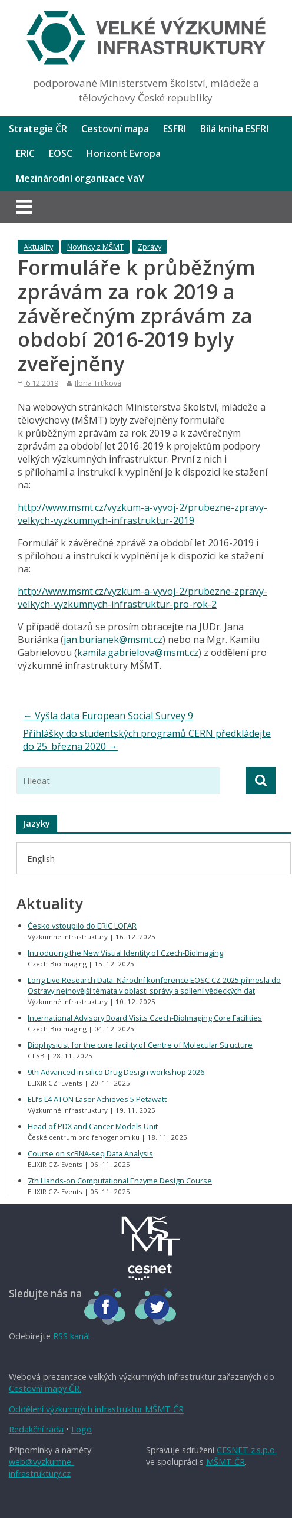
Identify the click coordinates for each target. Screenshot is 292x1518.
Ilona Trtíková (98, 383)
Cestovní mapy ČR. (45, 1388)
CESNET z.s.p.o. (247, 1449)
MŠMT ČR (225, 1461)
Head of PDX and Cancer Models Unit (93, 1126)
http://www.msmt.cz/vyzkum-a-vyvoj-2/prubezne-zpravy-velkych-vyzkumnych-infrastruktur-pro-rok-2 (142, 598)
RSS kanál (70, 1336)
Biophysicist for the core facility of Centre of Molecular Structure (140, 1045)
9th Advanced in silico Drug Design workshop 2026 (116, 1072)
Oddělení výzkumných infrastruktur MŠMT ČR (96, 1409)
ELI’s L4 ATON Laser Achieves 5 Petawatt (97, 1099)
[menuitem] (41, 858)
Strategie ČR (38, 128)
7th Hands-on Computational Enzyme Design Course (120, 1180)
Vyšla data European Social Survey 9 (108, 715)
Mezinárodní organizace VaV (80, 178)
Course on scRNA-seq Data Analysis (90, 1153)
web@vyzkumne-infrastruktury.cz (41, 1467)
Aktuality (38, 246)
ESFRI (174, 128)
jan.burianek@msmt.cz (113, 639)
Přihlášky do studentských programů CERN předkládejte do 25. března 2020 (147, 740)
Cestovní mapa (115, 128)
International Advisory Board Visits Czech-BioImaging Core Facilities (145, 1017)
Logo (81, 1429)
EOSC (60, 153)
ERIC (25, 153)
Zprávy (149, 246)
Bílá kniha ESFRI (234, 128)
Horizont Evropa (124, 153)
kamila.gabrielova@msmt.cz (137, 652)
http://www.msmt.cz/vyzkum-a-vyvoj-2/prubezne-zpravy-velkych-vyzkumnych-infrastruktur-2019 (142, 514)
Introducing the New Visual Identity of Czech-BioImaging (125, 952)
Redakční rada (36, 1429)
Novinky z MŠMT (95, 246)
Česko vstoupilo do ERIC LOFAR (82, 925)
